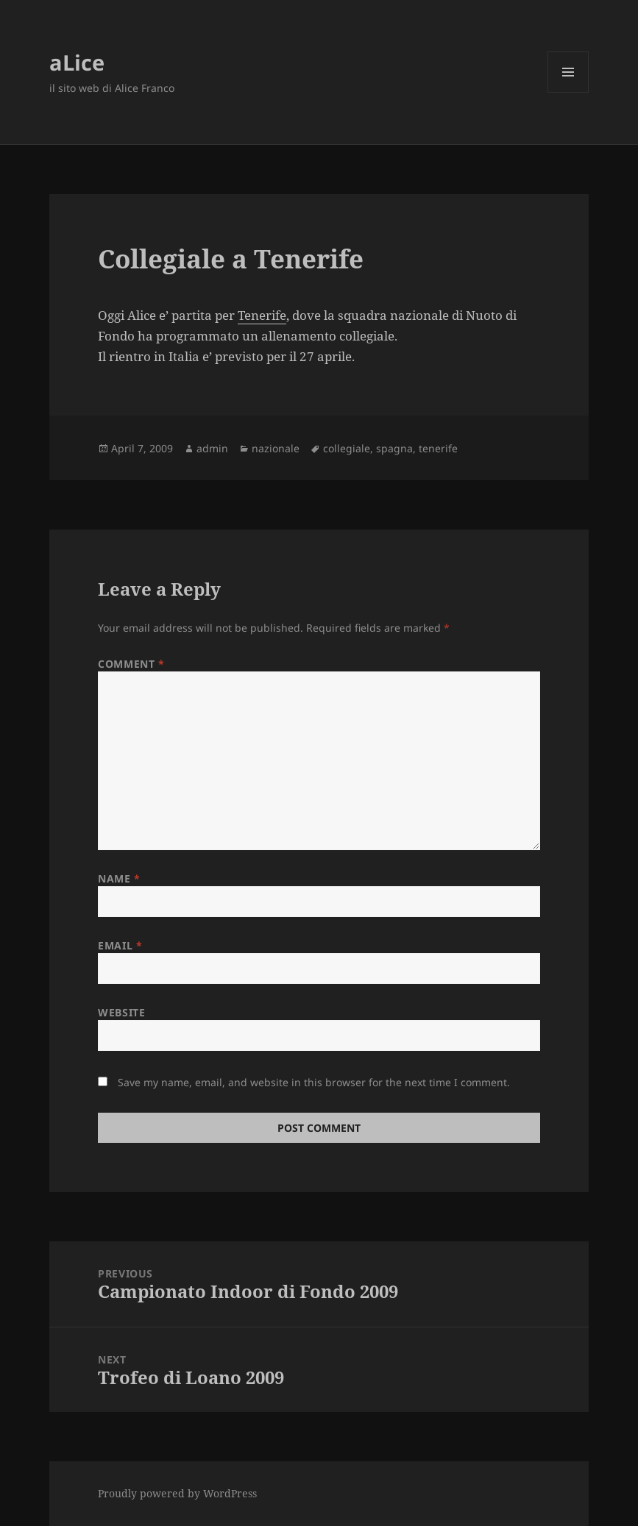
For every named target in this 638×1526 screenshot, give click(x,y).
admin (212, 448)
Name (119, 878)
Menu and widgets (568, 92)
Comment (131, 664)
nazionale (275, 448)
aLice (76, 62)
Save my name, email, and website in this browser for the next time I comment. (314, 1082)
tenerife (438, 448)
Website (121, 1012)
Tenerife (262, 315)
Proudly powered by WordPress (177, 1493)
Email (120, 945)
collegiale (346, 448)
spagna (394, 448)
